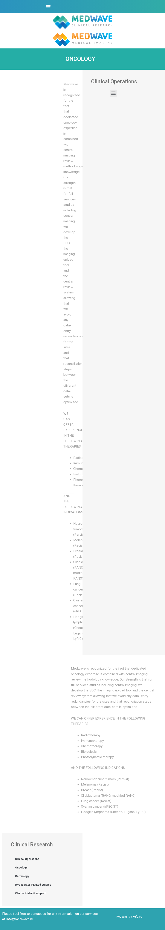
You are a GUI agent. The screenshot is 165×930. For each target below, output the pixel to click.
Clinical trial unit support (30, 893)
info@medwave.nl (19, 919)
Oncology (21, 867)
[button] (48, 6)
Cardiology (22, 876)
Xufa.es (137, 916)
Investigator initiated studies (33, 884)
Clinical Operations (27, 859)
